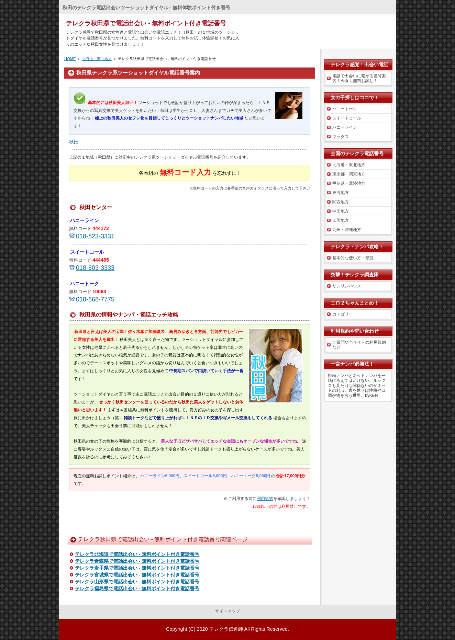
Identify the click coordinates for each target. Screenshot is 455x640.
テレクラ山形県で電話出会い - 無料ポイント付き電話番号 (137, 581)
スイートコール (346, 118)
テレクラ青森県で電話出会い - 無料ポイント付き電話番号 (137, 561)
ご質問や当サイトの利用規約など (359, 345)
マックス (340, 136)
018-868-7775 (95, 299)
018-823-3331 (95, 236)
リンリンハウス (346, 286)
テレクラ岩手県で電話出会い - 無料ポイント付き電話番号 (137, 568)
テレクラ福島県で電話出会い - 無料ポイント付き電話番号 (137, 588)
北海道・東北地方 (97, 59)
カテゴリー (342, 314)
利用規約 (265, 498)
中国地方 (340, 211)
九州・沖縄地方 (346, 229)
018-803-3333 (95, 267)
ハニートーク (344, 108)
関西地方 (340, 201)
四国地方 (340, 220)
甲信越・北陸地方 (348, 183)
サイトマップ (227, 611)
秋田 (74, 142)
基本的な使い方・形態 (353, 257)
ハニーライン (344, 127)
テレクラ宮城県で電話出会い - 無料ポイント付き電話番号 (137, 575)
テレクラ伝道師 (226, 629)
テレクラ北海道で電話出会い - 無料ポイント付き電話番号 (137, 554)
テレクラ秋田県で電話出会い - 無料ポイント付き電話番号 (146, 23)
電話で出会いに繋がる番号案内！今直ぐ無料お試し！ (359, 78)
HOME (70, 59)
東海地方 (340, 192)
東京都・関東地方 (348, 174)
